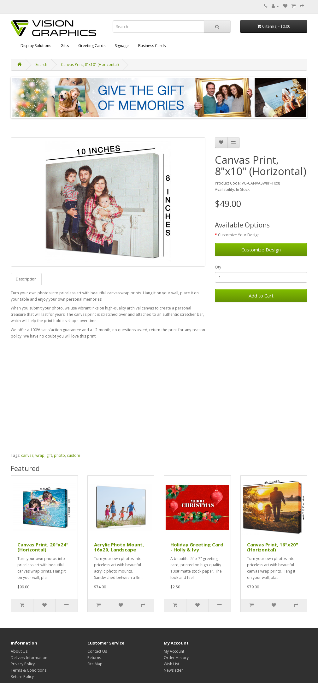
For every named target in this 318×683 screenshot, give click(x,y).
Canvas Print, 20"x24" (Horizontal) (42, 547)
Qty (218, 267)
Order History (176, 657)
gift (49, 455)
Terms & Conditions (28, 670)
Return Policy (22, 676)
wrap (39, 455)
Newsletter (173, 670)
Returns (94, 657)
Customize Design (261, 249)
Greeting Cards (91, 45)
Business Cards (152, 45)
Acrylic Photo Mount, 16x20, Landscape (119, 547)
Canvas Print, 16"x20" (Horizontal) (272, 547)
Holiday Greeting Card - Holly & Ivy (196, 547)
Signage (122, 45)
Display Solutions (36, 45)
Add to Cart (261, 295)
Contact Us (97, 651)
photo (59, 455)
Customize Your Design (239, 235)
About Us (19, 651)
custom (73, 455)
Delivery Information (29, 657)
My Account (174, 651)
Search (41, 64)
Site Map (95, 664)
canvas (27, 455)
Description (26, 279)
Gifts (65, 45)
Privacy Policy (23, 664)
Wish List (171, 664)
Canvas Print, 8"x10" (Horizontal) (90, 64)
